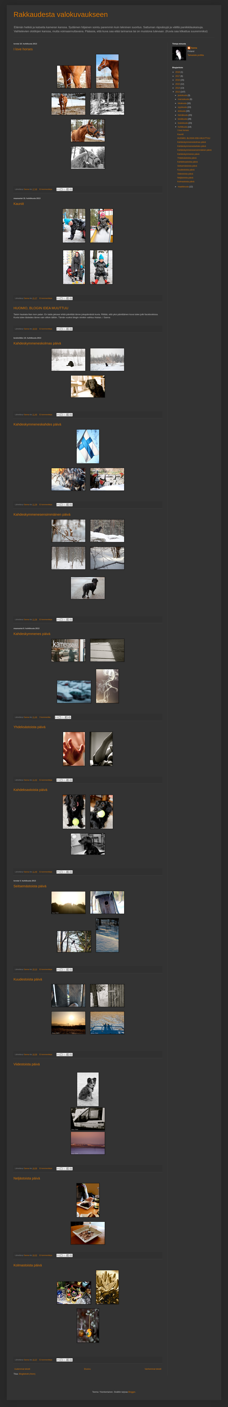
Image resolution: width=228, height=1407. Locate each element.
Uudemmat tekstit (22, 1369)
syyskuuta (182, 107)
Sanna (194, 48)
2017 (178, 76)
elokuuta (182, 111)
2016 (178, 80)
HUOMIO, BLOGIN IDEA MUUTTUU (41, 308)
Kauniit (19, 204)
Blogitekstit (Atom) (27, 1374)
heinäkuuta (183, 115)
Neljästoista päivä (27, 1178)
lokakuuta (182, 103)
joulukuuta (183, 95)
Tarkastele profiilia (196, 55)
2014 (178, 88)
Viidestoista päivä (27, 1064)
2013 (178, 92)
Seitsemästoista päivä (30, 886)
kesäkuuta (183, 119)
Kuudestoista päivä (28, 979)
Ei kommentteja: (46, 189)
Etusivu (87, 1369)
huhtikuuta (183, 127)
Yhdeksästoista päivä (29, 727)
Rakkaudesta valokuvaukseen (61, 14)
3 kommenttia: (45, 717)
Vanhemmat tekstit (153, 1369)
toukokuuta (183, 123)
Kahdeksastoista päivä (30, 790)
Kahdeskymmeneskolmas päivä (37, 343)
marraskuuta (184, 99)
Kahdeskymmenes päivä (32, 634)
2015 (178, 84)
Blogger (131, 1392)
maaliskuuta (183, 186)
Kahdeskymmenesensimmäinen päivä (42, 514)
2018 (178, 72)
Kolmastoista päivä (28, 1265)
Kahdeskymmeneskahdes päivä (37, 424)
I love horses (23, 49)
